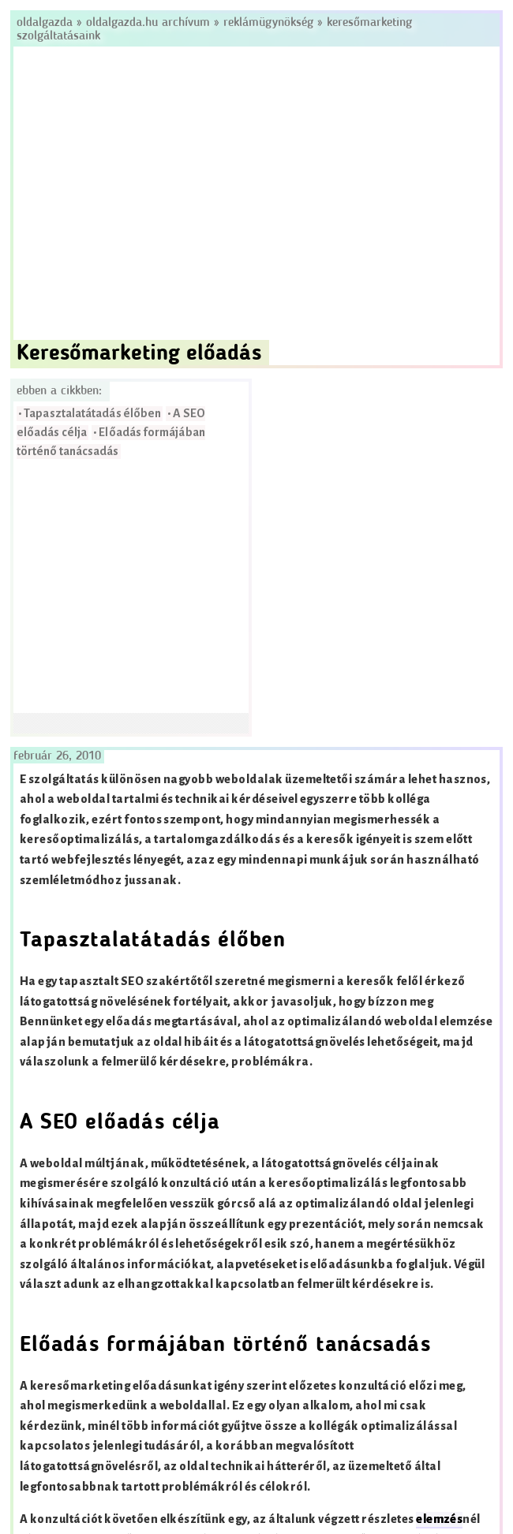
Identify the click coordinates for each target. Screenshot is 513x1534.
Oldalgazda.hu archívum (148, 23)
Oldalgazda (47, 23)
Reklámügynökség (268, 23)
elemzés (439, 1519)
